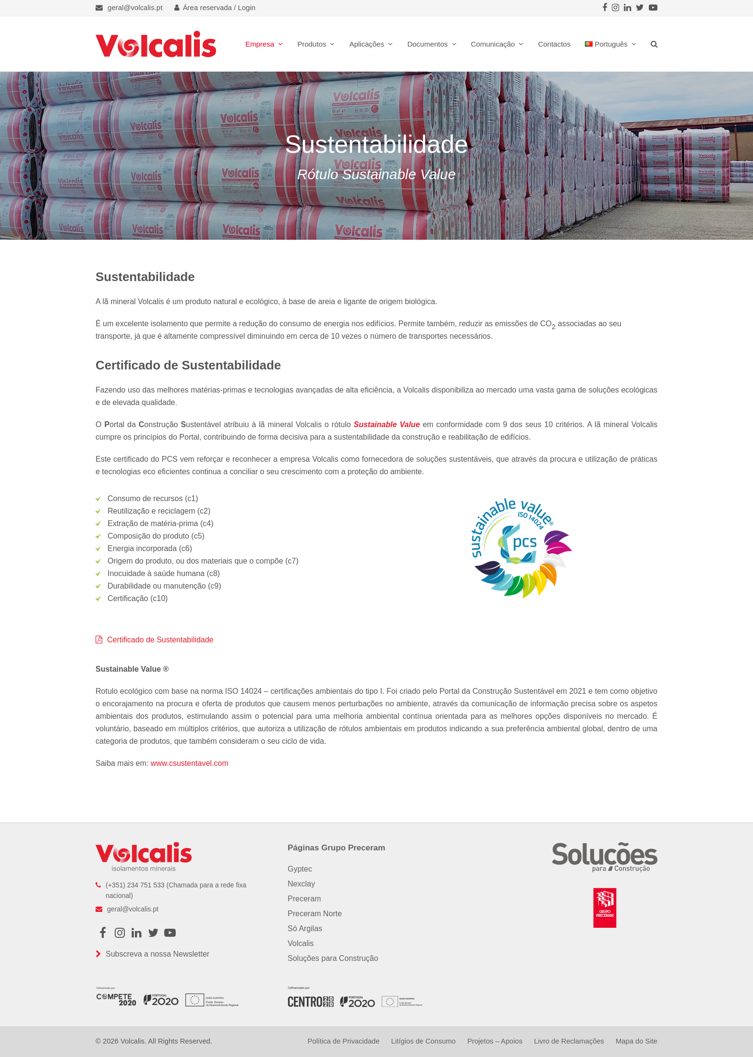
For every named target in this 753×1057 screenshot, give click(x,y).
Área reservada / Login (215, 8)
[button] (654, 44)
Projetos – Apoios (494, 1041)
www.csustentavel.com (190, 763)
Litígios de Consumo (423, 1041)
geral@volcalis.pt (135, 8)
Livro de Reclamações (569, 1041)
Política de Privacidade (343, 1041)
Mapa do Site (636, 1041)
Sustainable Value (387, 424)
